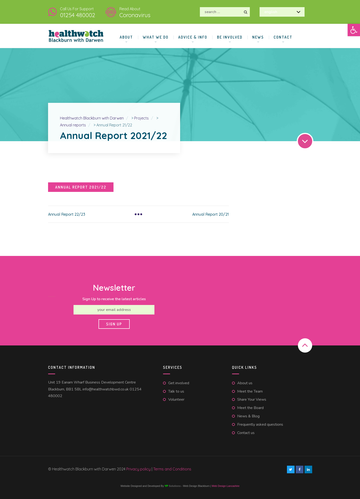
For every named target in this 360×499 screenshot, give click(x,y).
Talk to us (176, 391)
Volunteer (176, 399)
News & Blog (248, 416)
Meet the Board (250, 407)
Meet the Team (250, 391)
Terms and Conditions (172, 469)
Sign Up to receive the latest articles (114, 299)
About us (244, 383)
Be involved (229, 37)
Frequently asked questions (260, 424)
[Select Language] (282, 12)
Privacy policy (139, 469)
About (126, 37)
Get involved (178, 383)
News (258, 37)
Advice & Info (192, 37)
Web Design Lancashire (226, 485)
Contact (283, 37)
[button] (354, 30)
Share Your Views (251, 399)
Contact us (246, 432)
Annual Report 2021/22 (80, 187)
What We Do (155, 37)
